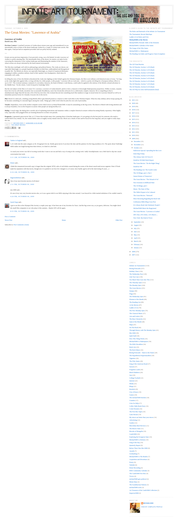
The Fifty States (134, 361)
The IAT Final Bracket (136, 64)
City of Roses (133, 392)
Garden (131, 423)
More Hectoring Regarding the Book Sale (146, 199)
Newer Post (8, 220)
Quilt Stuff (132, 336)
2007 (133, 255)
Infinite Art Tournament (137, 266)
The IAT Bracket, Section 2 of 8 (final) (141, 70)
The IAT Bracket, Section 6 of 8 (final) (141, 81)
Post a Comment (10, 216)
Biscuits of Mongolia (136, 431)
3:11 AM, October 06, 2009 (22, 157)
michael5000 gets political (137, 479)
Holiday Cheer (134, 271)
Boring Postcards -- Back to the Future (141, 353)
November (137, 145)
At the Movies (134, 305)
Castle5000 (133, 434)
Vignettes (132, 358)
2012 (133, 129)
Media (131, 384)
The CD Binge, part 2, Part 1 (142, 173)
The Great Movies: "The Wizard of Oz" (146, 179)
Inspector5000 (134, 493)
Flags (131, 294)
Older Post (119, 220)
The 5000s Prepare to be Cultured (144, 192)
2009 (133, 138)
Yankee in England (16, 140)
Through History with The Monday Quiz (142, 330)
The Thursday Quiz (135, 282)
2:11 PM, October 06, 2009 (22, 184)
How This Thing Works (137, 339)
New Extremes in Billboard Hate (143, 183)
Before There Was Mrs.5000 (138, 448)
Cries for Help (134, 403)
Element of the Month (136, 299)
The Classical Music (136, 313)
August (136, 225)
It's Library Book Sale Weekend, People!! (146, 205)
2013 (133, 126)
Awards (131, 451)
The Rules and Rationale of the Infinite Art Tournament (147, 31)
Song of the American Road (138, 364)
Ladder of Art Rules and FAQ (138, 37)
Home (64, 220)
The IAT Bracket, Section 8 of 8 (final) (141, 87)
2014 (133, 122)
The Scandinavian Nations (137, 485)
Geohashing (133, 454)
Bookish (132, 389)
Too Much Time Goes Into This (139, 280)
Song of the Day (134, 442)
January (136, 248)
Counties (132, 400)
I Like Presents (134, 409)
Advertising (133, 420)
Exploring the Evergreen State (139, 437)
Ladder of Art (133, 308)
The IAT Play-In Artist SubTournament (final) (144, 89)
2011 (133, 132)
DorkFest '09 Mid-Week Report (143, 160)
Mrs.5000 (132, 333)
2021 (133, 100)
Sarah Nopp (14, 202)
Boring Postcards (134, 268)
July (135, 228)
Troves (131, 476)
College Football (134, 378)
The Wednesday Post (136, 274)
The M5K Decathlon (136, 344)
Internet (131, 381)
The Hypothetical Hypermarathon (140, 355)
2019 (133, 106)
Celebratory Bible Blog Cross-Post (144, 202)
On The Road (133, 327)
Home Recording (134, 468)
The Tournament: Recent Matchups (140, 34)
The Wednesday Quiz (136, 296)
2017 (133, 113)
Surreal (131, 367)
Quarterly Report (134, 445)
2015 (133, 119)
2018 (133, 110)
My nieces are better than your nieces (141, 417)
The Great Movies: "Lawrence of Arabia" (146, 211)
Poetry (131, 462)
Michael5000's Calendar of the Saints (141, 45)
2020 (133, 103)
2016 (133, 116)
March (136, 241)
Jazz (130, 375)
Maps (131, 325)
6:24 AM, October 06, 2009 (22, 172)
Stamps (131, 291)
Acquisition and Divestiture (138, 459)
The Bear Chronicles (136, 319)
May (135, 235)
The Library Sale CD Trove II (143, 157)
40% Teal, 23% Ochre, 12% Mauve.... (145, 215)
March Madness (134, 372)
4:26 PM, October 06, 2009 (22, 196)
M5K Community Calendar (138, 471)
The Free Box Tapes (135, 412)
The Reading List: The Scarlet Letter (145, 170)
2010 (133, 135)
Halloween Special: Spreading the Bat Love (147, 150)
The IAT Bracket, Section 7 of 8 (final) (141, 84)
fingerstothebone (15, 178)
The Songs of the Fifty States (138, 48)
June (135, 232)
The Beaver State (135, 428)
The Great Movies (18, 125)
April (136, 238)
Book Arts (132, 347)
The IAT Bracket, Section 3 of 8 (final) (141, 73)
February (137, 244)
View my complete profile (152, 507)
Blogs (131, 386)
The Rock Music (134, 350)
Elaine (12, 163)
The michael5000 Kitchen (137, 397)
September (137, 222)
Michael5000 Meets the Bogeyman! (144, 208)
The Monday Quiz (135, 285)
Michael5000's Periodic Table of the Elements (144, 43)
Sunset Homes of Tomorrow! (142, 176)
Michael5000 (18, 123)
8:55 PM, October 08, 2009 (22, 211)
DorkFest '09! (137, 166)
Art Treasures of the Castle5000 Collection (143, 490)
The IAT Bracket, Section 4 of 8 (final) (141, 76)
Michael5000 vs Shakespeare (138, 341)
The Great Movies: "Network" (143, 195)
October (136, 148)
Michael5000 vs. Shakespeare (139, 51)
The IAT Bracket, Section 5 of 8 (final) (141, 78)
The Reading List (135, 302)
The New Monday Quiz (137, 310)
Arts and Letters (134, 316)
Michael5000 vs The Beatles (138, 456)
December (137, 141)
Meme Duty (133, 482)
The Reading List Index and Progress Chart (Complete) (147, 54)
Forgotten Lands (134, 369)
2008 (133, 251)
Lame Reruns (133, 414)
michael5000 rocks (135, 487)
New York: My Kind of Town (142, 218)
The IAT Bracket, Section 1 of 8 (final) (141, 67)
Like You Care (134, 277)
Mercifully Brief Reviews (137, 426)
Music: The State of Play (141, 189)
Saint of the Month (135, 322)
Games (131, 395)
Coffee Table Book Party (137, 406)
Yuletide (132, 465)
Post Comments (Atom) (21, 225)
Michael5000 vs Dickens (137, 440)
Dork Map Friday (139, 154)
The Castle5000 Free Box (137, 473)
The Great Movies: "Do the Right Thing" (146, 163)
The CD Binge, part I (140, 186)
